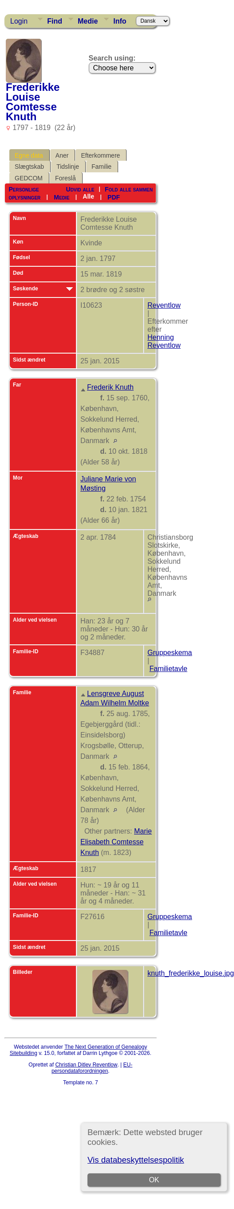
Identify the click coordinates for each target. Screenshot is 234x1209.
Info (119, 21)
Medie (88, 21)
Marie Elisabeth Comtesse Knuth (116, 841)
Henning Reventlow (164, 341)
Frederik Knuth (110, 387)
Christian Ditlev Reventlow (86, 1065)
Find (54, 21)
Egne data (29, 155)
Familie (101, 166)
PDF (113, 196)
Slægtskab (29, 166)
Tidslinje (67, 166)
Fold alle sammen (129, 189)
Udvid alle (80, 189)
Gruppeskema (169, 652)
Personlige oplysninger (24, 193)
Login (19, 21)
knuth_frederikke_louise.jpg (190, 973)
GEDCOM (29, 178)
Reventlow (164, 305)
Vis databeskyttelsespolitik (135, 1159)
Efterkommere (100, 155)
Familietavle (168, 668)
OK (154, 1180)
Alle (88, 196)
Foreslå (65, 178)
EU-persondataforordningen (92, 1068)
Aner (62, 155)
